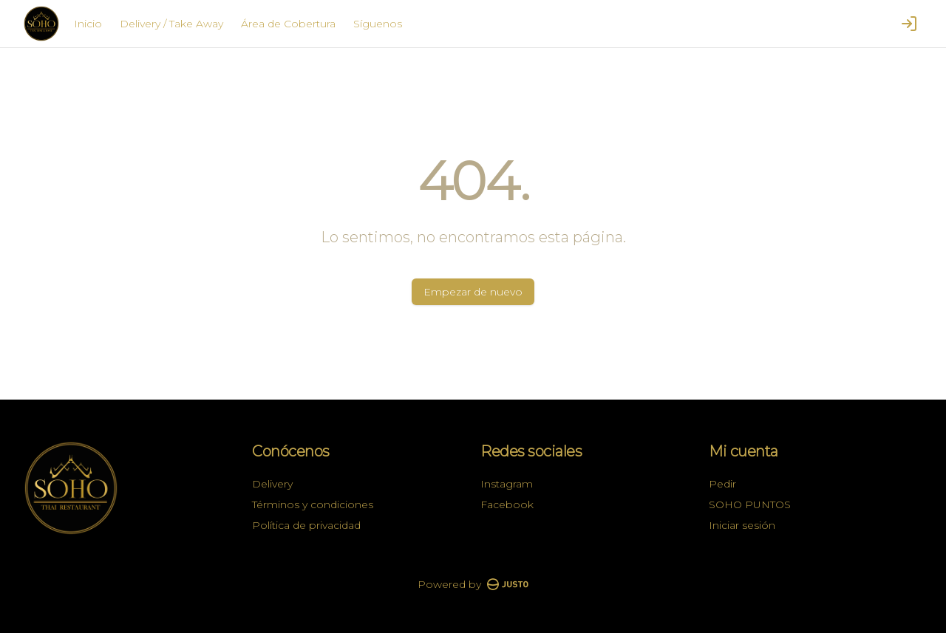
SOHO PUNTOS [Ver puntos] (750, 504)
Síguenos (377, 23)
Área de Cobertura (288, 23)
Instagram (506, 483)
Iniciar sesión (742, 525)
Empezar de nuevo (473, 291)
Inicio (88, 23)
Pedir (722, 483)
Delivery (272, 483)
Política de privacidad (306, 525)
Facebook (507, 504)
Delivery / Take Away (171, 23)
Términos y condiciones (312, 504)
